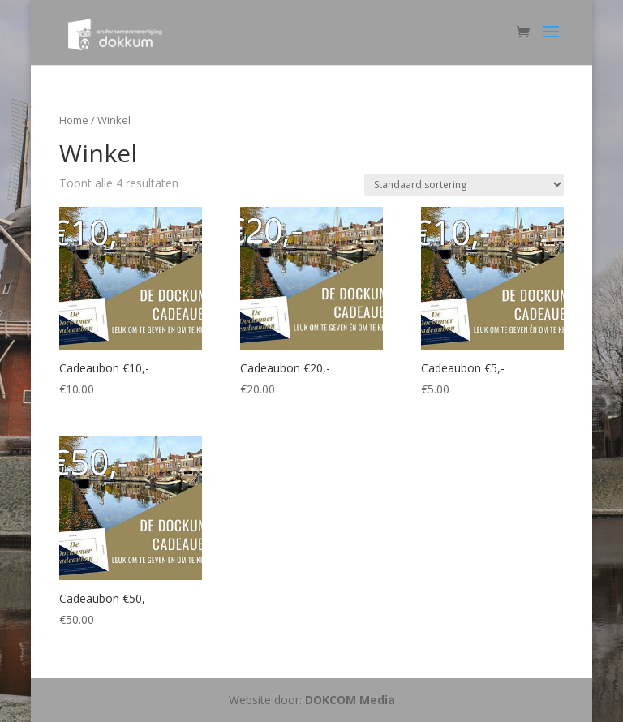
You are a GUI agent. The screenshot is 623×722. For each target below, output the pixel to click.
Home (73, 120)
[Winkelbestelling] (464, 185)
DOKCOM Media (350, 699)
